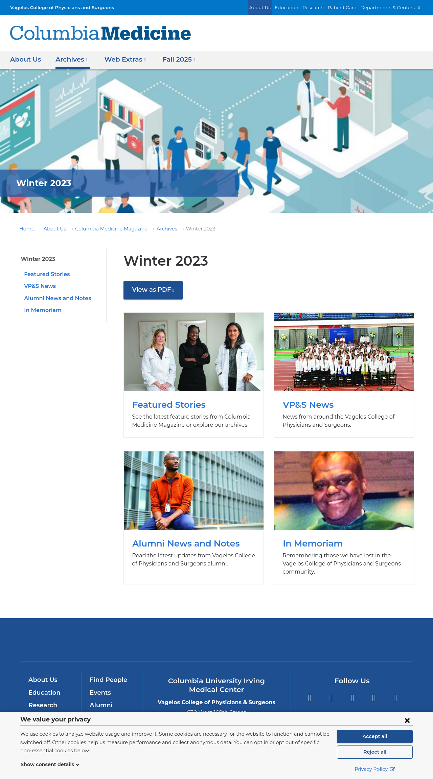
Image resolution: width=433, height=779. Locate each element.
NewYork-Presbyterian (216, 635)
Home (25, 228)
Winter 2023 (36, 259)
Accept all (374, 736)
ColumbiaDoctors (314, 631)
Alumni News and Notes (55, 298)
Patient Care (349, 7)
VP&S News (39, 286)
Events (100, 684)
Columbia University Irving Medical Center (124, 631)
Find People (107, 671)
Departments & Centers (391, 7)
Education (298, 7)
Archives (152, 228)
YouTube (352, 689)
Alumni (100, 697)
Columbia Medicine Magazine (102, 228)
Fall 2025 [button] (173, 59)
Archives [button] (70, 59)
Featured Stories (45, 274)
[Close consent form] (407, 720)
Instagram (395, 689)
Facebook (309, 689)
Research (323, 7)
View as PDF (156, 292)
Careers (101, 710)
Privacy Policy (375, 769)
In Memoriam (41, 310)
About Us (274, 7)
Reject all (374, 752)
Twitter (331, 689)
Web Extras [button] (121, 59)
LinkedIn (374, 689)
